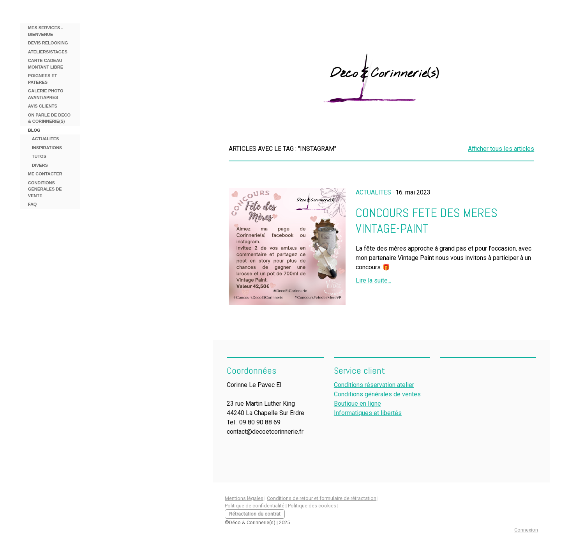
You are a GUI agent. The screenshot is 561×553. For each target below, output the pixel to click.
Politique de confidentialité (254, 506)
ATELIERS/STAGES (47, 51)
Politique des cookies (312, 506)
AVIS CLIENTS (42, 106)
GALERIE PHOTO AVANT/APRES (46, 94)
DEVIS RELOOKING (48, 43)
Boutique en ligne (357, 403)
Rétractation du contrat (254, 514)
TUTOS (39, 156)
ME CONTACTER (45, 173)
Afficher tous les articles (501, 148)
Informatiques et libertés (368, 413)
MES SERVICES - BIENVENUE (45, 31)
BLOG (34, 130)
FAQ (32, 204)
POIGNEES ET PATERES (42, 79)
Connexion (526, 530)
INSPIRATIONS (47, 147)
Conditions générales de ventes (377, 394)
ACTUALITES (45, 138)
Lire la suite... (373, 280)
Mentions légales (244, 498)
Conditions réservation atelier (374, 385)
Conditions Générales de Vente (45, 189)
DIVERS (40, 165)
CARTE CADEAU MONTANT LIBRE (45, 63)
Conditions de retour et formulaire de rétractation (321, 498)
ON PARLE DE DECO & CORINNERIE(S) (49, 118)
